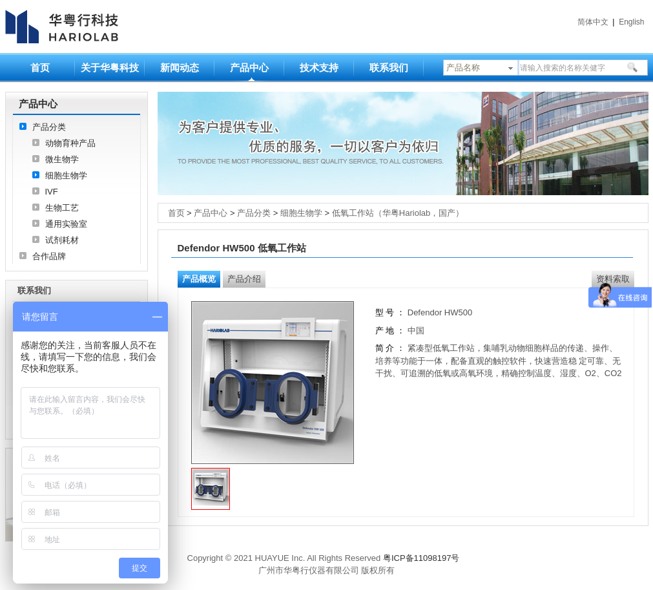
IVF (51, 191)
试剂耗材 (62, 240)
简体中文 (592, 21)
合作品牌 (49, 256)
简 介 (385, 348)
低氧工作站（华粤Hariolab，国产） (398, 213)
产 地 (386, 330)
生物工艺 (62, 208)
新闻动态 (179, 67)
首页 (40, 67)
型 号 (385, 312)
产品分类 (49, 127)
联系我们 (388, 67)
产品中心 (249, 67)
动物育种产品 (70, 143)
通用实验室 (66, 224)
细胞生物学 (66, 175)
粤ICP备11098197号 (421, 558)
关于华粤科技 (110, 67)
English (631, 21)
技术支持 (319, 67)
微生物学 (62, 159)
